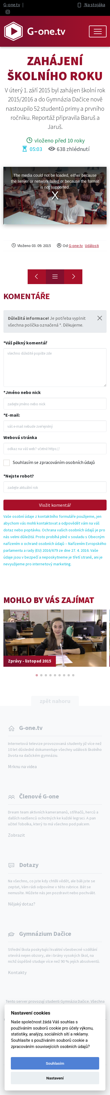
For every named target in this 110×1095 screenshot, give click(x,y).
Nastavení (55, 1078)
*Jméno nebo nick (22, 392)
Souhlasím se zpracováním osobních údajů (54, 462)
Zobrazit (16, 835)
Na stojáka (90, 4)
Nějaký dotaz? (21, 904)
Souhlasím (55, 1063)
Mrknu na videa (22, 766)
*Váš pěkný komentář (25, 343)
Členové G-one (39, 796)
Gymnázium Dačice (45, 934)
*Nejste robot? (18, 476)
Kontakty (17, 972)
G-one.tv (11, 4)
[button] (37, 675)
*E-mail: (11, 415)
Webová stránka (20, 437)
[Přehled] (55, 276)
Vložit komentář (55, 505)
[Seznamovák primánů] (37, 276)
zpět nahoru (55, 700)
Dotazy (28, 865)
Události (92, 245)
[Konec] (73, 276)
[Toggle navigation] (98, 31)
